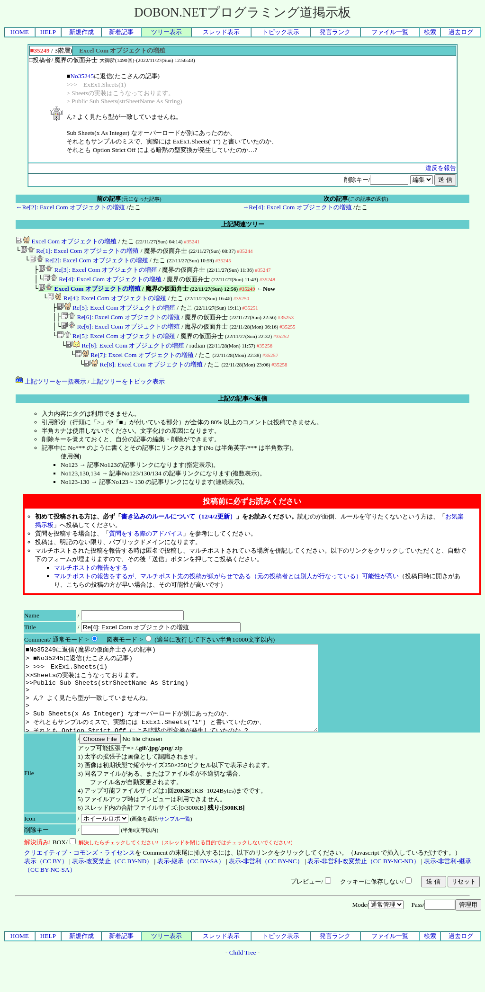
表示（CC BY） (46, 890)
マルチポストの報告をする (91, 579)
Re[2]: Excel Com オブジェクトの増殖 (88, 262)
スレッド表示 (221, 32)
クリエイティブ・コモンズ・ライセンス (79, 881)
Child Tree (242, 981)
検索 (430, 32)
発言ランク (335, 32)
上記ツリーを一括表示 (51, 393)
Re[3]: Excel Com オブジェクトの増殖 (97, 272)
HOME (19, 32)
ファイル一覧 (389, 32)
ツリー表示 (166, 32)
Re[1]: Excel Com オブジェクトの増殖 (79, 251)
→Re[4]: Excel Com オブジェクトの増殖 (297, 207)
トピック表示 (280, 32)
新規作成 (81, 32)
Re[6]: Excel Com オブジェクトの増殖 (120, 324)
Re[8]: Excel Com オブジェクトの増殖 (143, 376)
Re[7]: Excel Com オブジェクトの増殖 (134, 366)
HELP (48, 32)
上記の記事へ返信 (242, 410)
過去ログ (461, 32)
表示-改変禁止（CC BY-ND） (112, 890)
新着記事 (121, 32)
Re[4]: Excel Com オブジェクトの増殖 (102, 282)
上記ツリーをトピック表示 (128, 393)
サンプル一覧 (174, 848)
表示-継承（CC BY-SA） (191, 890)
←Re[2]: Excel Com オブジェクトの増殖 (70, 207)
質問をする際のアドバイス (146, 545)
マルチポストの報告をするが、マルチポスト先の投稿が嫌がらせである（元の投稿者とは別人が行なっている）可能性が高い (226, 588)
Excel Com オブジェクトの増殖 (66, 241)
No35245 (82, 76)
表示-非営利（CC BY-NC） (266, 890)
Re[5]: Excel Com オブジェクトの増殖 (116, 314)
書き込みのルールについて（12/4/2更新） (178, 528)
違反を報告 (440, 167)
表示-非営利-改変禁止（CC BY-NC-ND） (363, 890)
